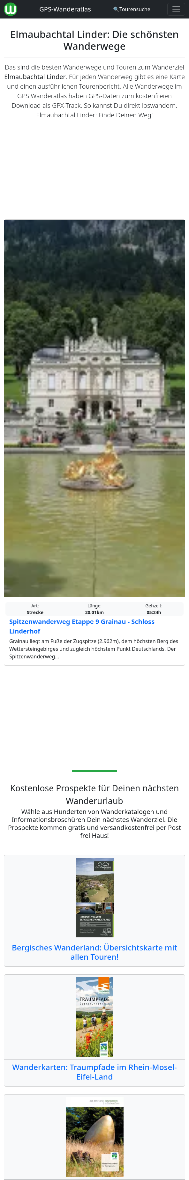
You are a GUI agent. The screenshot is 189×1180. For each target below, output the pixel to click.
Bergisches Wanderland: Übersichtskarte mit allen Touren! (94, 952)
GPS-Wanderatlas (65, 9)
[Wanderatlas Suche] (131, 9)
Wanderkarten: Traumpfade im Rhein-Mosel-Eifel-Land (94, 1071)
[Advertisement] (94, 169)
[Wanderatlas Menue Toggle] (176, 9)
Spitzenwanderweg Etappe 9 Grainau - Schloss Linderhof (82, 626)
